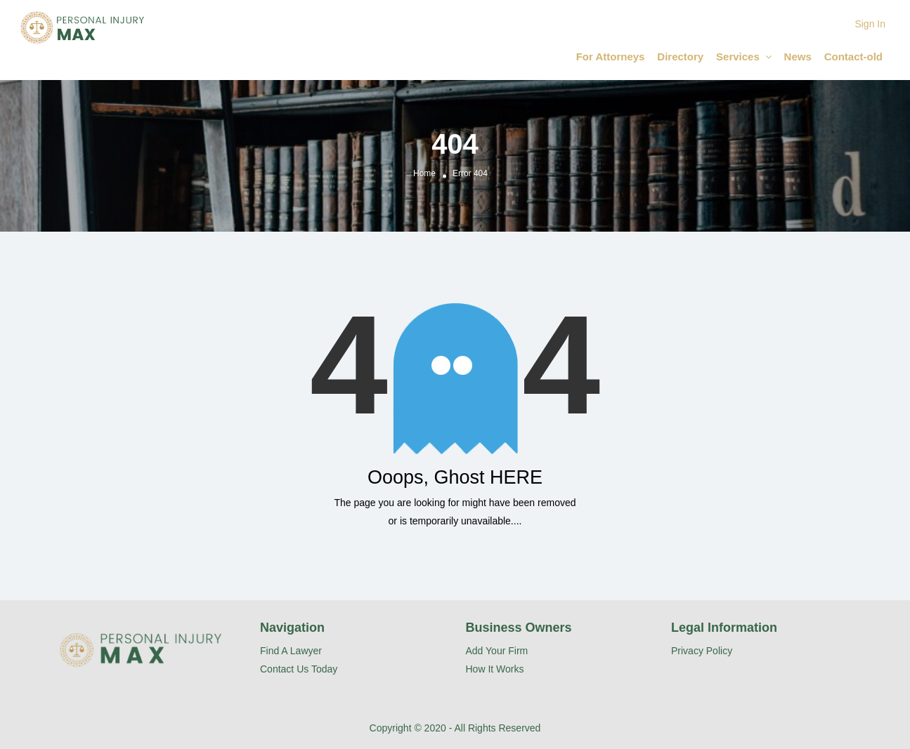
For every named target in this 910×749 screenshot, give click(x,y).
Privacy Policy (701, 650)
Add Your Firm (497, 650)
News (798, 56)
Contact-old (853, 56)
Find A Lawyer (291, 650)
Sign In (869, 23)
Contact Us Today (298, 669)
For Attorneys (610, 56)
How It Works (495, 669)
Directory (680, 56)
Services (738, 56)
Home (424, 173)
